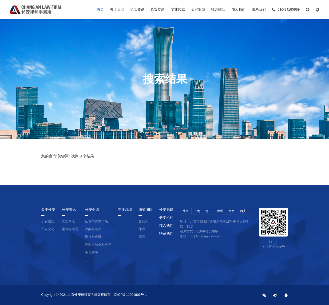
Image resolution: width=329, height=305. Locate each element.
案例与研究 (70, 229)
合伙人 (143, 221)
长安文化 (47, 229)
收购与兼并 (93, 229)
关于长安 (117, 9)
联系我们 (259, 9)
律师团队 (218, 9)
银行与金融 (93, 237)
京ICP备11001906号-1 (130, 295)
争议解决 (91, 252)
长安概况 (47, 221)
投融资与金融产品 (98, 245)
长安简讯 (68, 221)
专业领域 (178, 9)
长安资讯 (137, 9)
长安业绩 (198, 9)
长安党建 (158, 9)
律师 (142, 229)
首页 (100, 9)
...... (87, 260)
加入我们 (238, 9)
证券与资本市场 (96, 221)
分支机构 (166, 218)
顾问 (142, 237)
